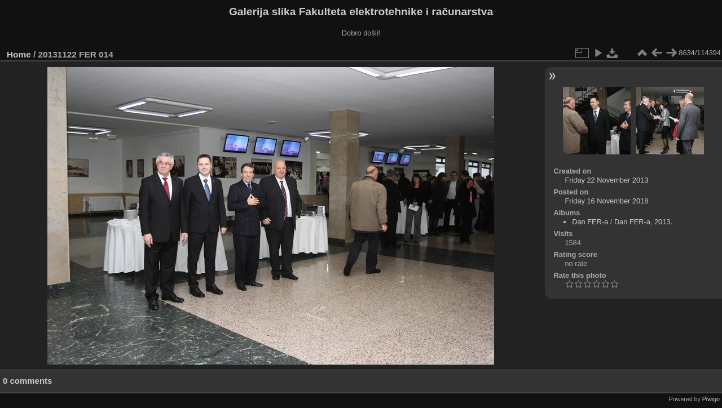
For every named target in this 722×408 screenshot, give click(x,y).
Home (19, 54)
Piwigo (711, 399)
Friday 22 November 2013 (606, 180)
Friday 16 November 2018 (606, 201)
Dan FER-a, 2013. (643, 222)
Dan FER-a (590, 222)
